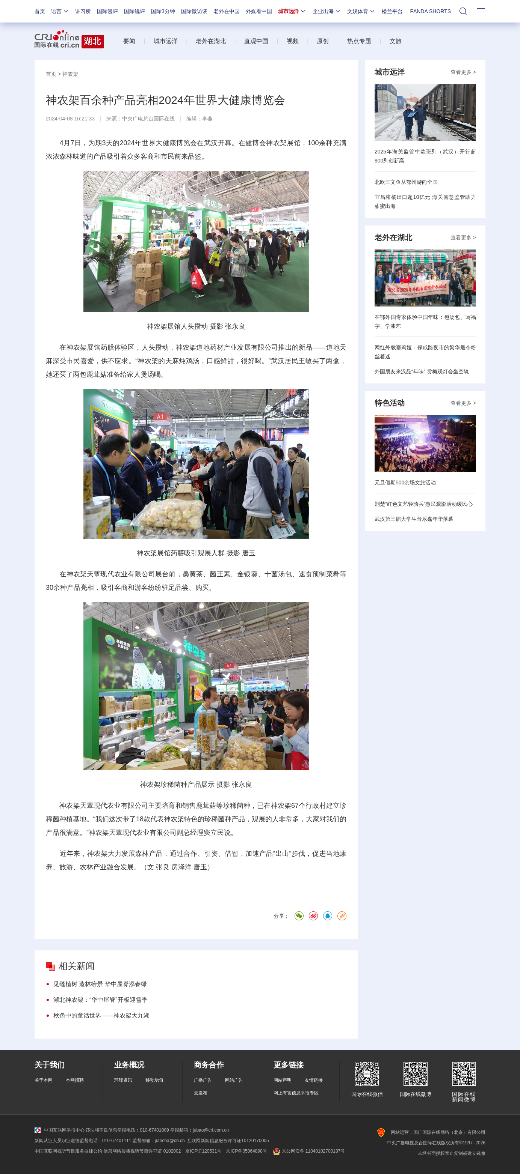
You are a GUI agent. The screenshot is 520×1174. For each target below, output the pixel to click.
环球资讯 (123, 1080)
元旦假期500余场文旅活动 (405, 483)
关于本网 (44, 1080)
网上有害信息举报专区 (296, 1093)
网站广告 (234, 1080)
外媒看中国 (259, 11)
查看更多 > (463, 72)
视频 (293, 41)
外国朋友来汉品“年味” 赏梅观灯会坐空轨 (422, 371)
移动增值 (154, 1080)
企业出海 (327, 11)
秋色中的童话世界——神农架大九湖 (101, 1015)
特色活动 (390, 403)
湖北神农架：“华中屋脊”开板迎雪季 (100, 1000)
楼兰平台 (392, 11)
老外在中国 (226, 11)
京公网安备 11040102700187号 (308, 1151)
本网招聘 (75, 1080)
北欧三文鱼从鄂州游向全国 (406, 182)
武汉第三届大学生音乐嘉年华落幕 (414, 519)
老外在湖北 (211, 41)
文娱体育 (361, 11)
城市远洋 (292, 11)
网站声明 (283, 1080)
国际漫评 (107, 11)
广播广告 (203, 1080)
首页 (40, 11)
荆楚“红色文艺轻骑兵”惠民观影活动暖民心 (424, 504)
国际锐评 (134, 11)
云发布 (200, 1093)
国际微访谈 (194, 11)
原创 (323, 41)
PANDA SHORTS (430, 11)
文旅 (396, 41)
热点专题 (359, 41)
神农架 (70, 74)
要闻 (129, 41)
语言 (60, 11)
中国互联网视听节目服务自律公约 (68, 1151)
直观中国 (256, 41)
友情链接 (314, 1080)
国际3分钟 (163, 11)
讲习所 (83, 11)
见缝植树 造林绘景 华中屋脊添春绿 (100, 984)
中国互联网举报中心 (60, 1130)
